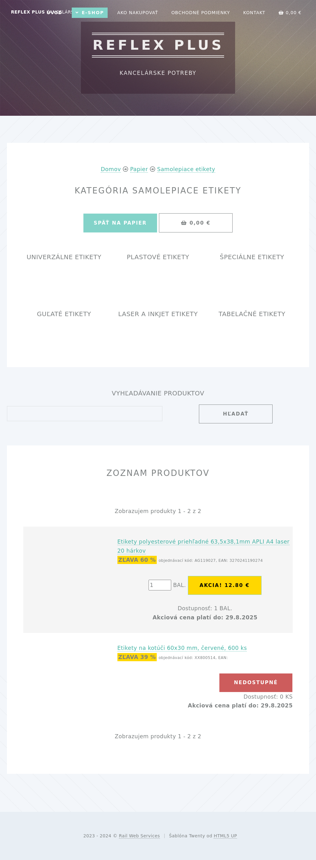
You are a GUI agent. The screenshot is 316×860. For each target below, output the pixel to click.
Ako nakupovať (137, 12)
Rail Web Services (139, 835)
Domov (111, 169)
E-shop (93, 12)
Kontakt (254, 12)
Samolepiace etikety (186, 169)
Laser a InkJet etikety (158, 314)
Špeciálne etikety (252, 257)
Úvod (54, 12)
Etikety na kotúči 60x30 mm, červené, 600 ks (182, 648)
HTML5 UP (225, 835)
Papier (139, 169)
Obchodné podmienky (200, 12)
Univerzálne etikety (63, 257)
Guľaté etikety (64, 314)
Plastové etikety (158, 257)
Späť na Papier (120, 223)
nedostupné (256, 682)
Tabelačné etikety (252, 314)
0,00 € (290, 12)
